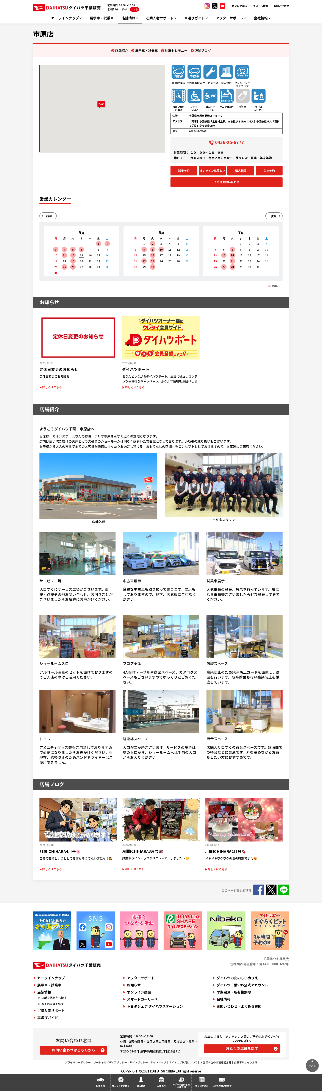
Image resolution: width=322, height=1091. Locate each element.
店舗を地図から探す (54, 998)
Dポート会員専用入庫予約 (181, 1085)
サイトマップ (158, 1062)
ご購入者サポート (160, 18)
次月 (273, 216)
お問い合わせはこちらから (73, 1049)
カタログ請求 (239, 6)
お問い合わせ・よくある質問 (239, 1006)
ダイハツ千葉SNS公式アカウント (242, 984)
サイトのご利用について (183, 1062)
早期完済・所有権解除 (234, 992)
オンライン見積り (120, 1085)
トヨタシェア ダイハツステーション (155, 1006)
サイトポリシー (139, 1062)
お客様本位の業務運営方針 (215, 1062)
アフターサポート (229, 18)
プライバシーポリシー (78, 1062)
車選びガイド (194, 18)
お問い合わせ (281, 6)
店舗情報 (128, 18)
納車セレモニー (176, 50)
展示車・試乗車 (102, 18)
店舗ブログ (203, 50)
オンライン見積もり (212, 171)
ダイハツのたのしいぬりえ (237, 977)
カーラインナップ (65, 18)
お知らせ (134, 984)
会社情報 (261, 18)
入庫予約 (269, 171)
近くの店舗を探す (52, 1004)
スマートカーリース (142, 999)
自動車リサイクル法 (245, 1062)
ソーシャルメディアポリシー (110, 1062)
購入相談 (240, 171)
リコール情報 (260, 6)
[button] (102, 105)
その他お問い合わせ (226, 182)
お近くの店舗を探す (242, 1048)
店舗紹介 (121, 50)
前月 (49, 216)
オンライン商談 (139, 992)
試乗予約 (183, 171)
